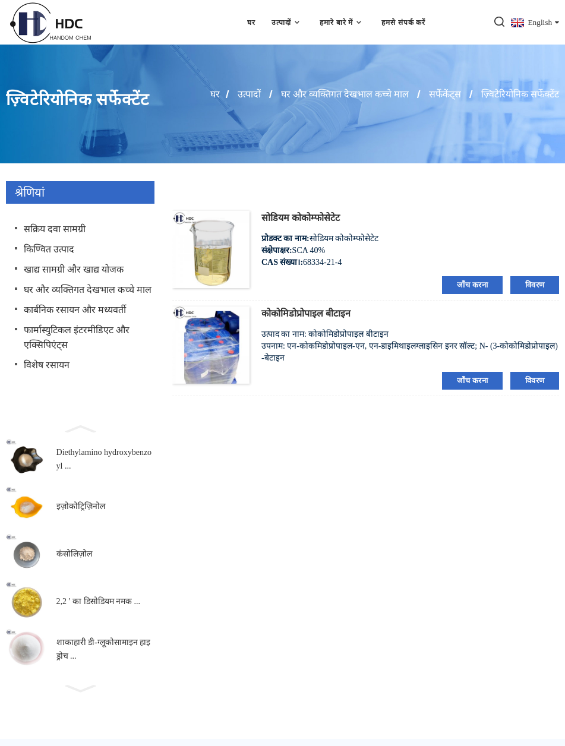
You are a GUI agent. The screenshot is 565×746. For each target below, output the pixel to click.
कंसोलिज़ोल (74, 554)
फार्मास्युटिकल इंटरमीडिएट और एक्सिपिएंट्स (77, 337)
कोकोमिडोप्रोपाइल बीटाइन (306, 313)
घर (251, 22)
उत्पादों (287, 22)
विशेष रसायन (47, 365)
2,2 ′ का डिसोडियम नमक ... (98, 602)
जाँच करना (472, 284)
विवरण (535, 284)
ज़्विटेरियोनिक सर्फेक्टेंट (520, 94)
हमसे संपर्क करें (403, 22)
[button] (80, 427)
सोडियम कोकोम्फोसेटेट (300, 218)
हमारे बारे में (342, 22)
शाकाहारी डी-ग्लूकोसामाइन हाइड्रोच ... (103, 649)
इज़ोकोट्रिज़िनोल (80, 506)
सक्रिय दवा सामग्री (55, 229)
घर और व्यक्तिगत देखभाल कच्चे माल (345, 94)
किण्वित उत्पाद (49, 249)
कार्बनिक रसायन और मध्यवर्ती (75, 310)
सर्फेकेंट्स (445, 94)
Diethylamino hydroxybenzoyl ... (104, 459)
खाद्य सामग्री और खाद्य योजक (74, 269)
